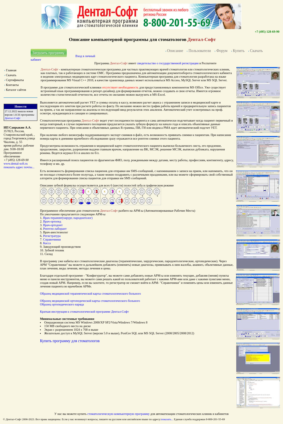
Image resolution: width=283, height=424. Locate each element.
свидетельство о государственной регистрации (168, 63)
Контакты (12, 85)
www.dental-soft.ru (16, 163)
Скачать (11, 75)
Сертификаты (15, 80)
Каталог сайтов (16, 89)
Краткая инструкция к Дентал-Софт (84, 311)
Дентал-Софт (12, 118)
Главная (11, 70)
